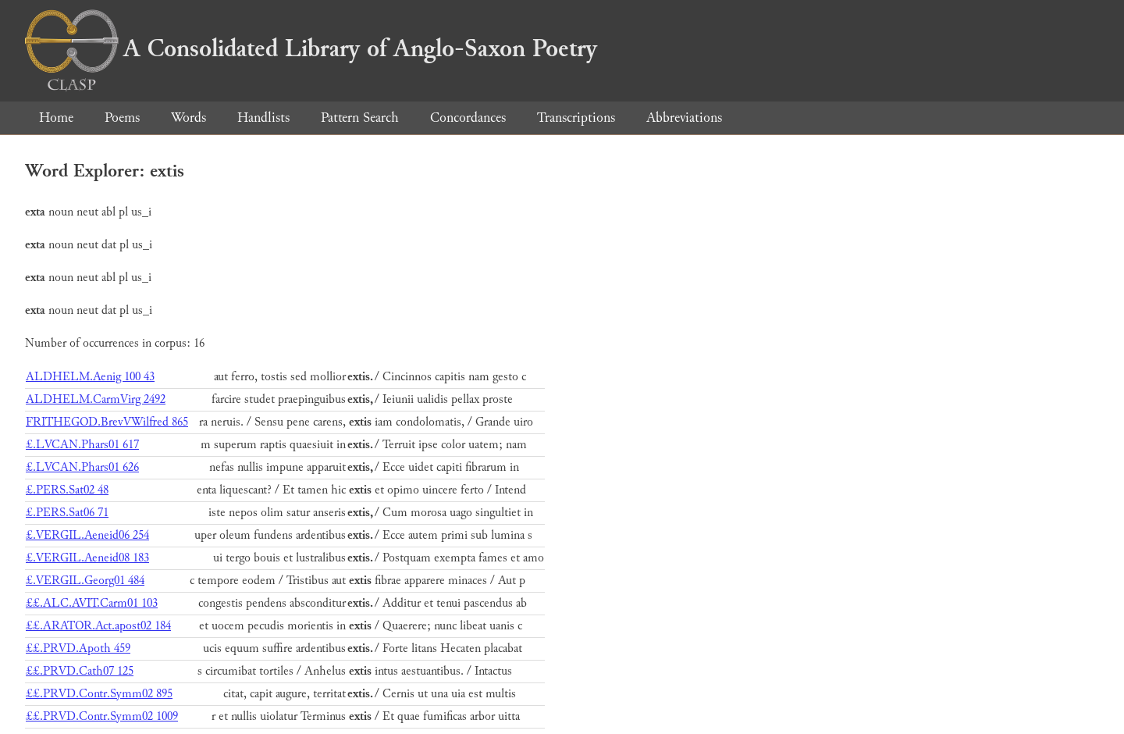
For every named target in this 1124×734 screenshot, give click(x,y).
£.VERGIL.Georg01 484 (85, 581)
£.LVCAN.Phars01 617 (82, 445)
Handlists (263, 117)
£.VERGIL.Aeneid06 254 (87, 535)
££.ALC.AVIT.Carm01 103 (92, 603)
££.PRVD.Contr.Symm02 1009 (102, 716)
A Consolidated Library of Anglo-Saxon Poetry (311, 48)
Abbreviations (684, 117)
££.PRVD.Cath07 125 (79, 671)
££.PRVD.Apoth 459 (78, 648)
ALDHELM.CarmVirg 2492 (95, 399)
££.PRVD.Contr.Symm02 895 (99, 694)
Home (56, 117)
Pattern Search (360, 117)
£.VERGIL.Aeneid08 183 (87, 558)
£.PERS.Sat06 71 (67, 513)
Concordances (468, 117)
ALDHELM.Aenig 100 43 (90, 377)
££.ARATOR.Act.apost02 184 (98, 626)
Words (188, 117)
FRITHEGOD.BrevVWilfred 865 (107, 422)
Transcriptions (576, 117)
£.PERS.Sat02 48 (67, 490)
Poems (122, 117)
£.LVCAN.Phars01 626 (82, 467)
